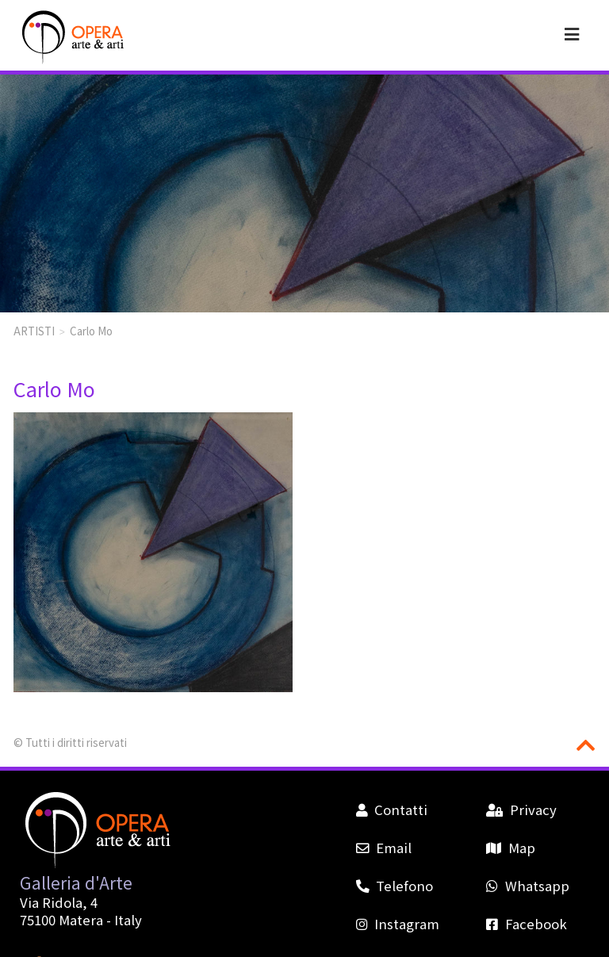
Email (384, 847)
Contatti (391, 809)
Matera (81, 919)
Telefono (394, 885)
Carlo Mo (91, 331)
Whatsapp (527, 885)
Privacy (521, 809)
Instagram (397, 923)
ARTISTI (34, 331)
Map (510, 847)
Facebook (526, 923)
